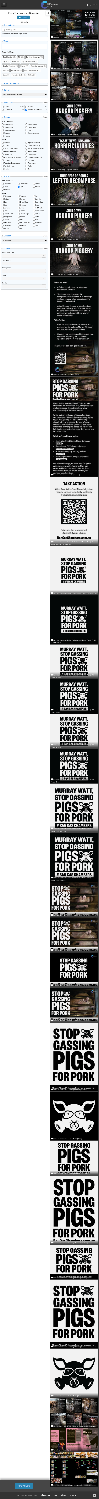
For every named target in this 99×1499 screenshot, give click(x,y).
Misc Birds (7, 228)
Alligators (7, 202)
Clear (45, 108)
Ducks (37, 189)
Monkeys (38, 228)
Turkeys (7, 195)
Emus (22, 213)
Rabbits (6, 234)
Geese (22, 216)
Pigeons (23, 231)
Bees (37, 202)
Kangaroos (8, 222)
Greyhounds (39, 216)
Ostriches (7, 231)
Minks (37, 225)
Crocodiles (39, 207)
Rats (21, 234)
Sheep (37, 192)
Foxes (6, 216)
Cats (5, 207)
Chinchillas (24, 207)
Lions (37, 222)
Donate (73, 1495)
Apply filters (24, 1485)
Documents (8, 115)
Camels (38, 205)
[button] (44, 261)
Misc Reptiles (24, 228)
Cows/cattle (24, 189)
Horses (37, 219)
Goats (6, 192)
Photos (6, 112)
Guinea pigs (24, 219)
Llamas (6, 225)
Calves (22, 205)
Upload (23, 17)
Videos (30, 112)
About (64, 1495)
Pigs (21, 192)
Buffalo (6, 205)
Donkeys (7, 213)
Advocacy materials (35, 115)
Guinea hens (8, 219)
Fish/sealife (39, 213)
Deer (5, 210)
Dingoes (23, 210)
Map (56, 1495)
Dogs (37, 210)
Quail (37, 231)
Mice (21, 225)
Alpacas (23, 202)
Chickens (7, 189)
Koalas (22, 222)
